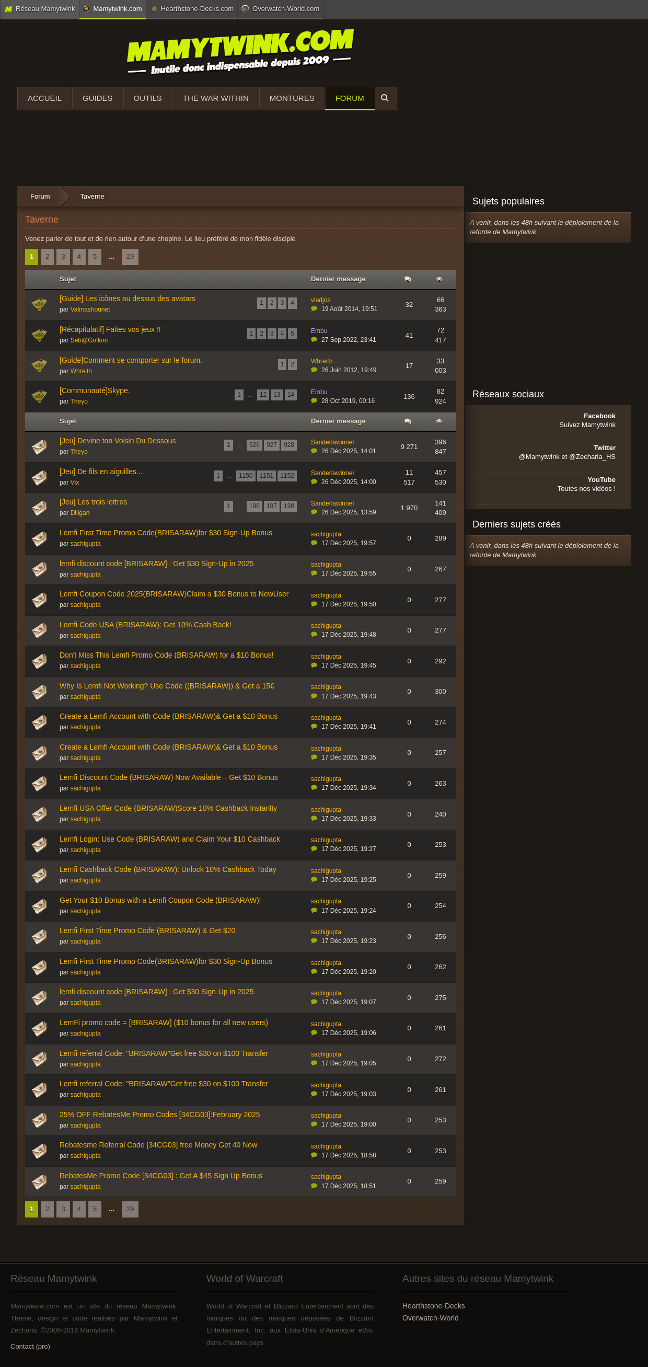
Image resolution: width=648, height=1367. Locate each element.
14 (290, 394)
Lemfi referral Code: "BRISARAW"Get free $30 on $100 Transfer (164, 1053)
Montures (292, 98)
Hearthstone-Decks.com (192, 9)
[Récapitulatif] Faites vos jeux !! (110, 329)
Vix (75, 482)
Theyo (78, 401)
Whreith (81, 371)
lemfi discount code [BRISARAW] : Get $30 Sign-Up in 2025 (156, 563)
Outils (148, 98)
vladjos (320, 300)
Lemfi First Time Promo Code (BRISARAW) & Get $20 (147, 930)
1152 (287, 475)
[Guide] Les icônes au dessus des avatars (127, 298)
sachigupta (86, 543)
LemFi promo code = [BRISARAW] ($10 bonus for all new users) (164, 1022)
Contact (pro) (30, 1346)
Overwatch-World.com (280, 8)
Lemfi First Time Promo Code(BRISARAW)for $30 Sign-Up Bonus (166, 533)
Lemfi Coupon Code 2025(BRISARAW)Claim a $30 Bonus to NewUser (174, 594)
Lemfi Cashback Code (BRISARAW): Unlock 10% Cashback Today (168, 869)
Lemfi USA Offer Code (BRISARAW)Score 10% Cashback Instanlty (168, 808)
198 (289, 506)
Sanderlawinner (332, 442)
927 (272, 445)
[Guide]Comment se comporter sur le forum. (131, 360)
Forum (349, 98)
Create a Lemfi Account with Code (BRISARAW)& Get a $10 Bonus (168, 716)
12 (263, 394)
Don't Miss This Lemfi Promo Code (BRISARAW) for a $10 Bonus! (167, 655)
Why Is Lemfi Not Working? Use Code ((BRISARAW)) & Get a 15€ (167, 686)
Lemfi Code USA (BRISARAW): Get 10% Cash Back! (146, 625)
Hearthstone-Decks (433, 1306)
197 (272, 506)
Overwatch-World (430, 1318)
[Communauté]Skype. (95, 390)
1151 (267, 475)
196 (254, 506)
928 (289, 445)
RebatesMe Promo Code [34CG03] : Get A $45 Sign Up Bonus (161, 1175)
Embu (319, 331)
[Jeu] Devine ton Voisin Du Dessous (118, 440)
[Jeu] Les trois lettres (93, 502)
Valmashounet (90, 309)
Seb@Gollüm (89, 340)
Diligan (80, 512)
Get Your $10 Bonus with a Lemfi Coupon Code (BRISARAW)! (160, 900)
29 (130, 256)
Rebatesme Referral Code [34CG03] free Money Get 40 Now (158, 1145)
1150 (246, 475)
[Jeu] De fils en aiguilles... (101, 471)
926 (254, 445)
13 (276, 394)
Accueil (45, 98)
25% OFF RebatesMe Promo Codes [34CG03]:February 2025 (160, 1114)
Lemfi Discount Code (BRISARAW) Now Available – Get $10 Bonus (169, 777)
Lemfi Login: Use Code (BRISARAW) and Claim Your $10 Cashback (170, 839)
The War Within (216, 98)
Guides (98, 98)
